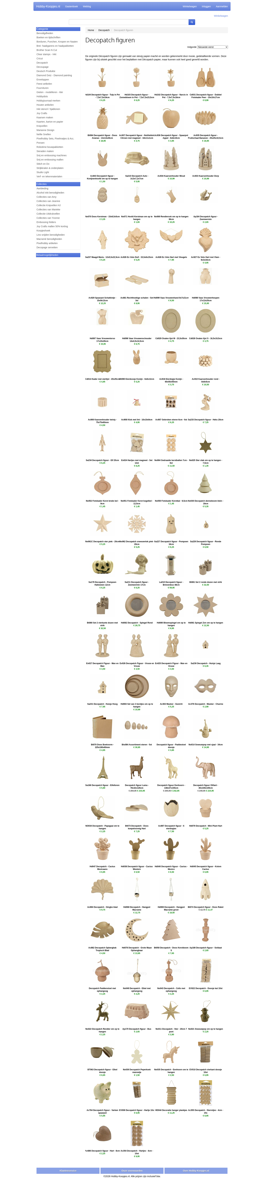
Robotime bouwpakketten (50, 147)
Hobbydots (42, 96)
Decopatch (42, 62)
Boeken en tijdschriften (48, 37)
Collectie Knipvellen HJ (49, 205)
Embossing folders (46, 222)
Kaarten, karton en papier (50, 121)
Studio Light (43, 172)
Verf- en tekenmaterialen (49, 176)
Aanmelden (222, 6)
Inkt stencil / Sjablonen (48, 109)
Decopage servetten (47, 247)
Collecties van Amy (46, 197)
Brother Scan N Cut (47, 50)
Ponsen (40, 142)
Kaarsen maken (45, 117)
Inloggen (206, 6)
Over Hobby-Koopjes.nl (196, 1170)
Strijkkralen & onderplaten (50, 168)
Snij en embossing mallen (50, 159)
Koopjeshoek (43, 230)
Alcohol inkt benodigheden (50, 192)
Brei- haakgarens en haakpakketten (55, 45)
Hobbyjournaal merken (48, 100)
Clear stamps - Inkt (46, 54)
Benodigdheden (45, 33)
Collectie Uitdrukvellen (48, 213)
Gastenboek (71, 6)
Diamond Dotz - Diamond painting (54, 75)
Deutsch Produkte (46, 71)
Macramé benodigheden (49, 239)
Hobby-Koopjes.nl (48, 6)
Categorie (42, 28)
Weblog (87, 6)
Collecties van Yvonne (48, 218)
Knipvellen (42, 126)
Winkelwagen (190, 6)
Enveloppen (43, 79)
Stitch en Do (43, 163)
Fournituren (43, 88)
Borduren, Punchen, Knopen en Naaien (57, 41)
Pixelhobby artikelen (47, 243)
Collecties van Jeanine (48, 201)
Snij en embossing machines (52, 155)
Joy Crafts (42, 113)
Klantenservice (68, 1170)
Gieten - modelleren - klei (50, 92)
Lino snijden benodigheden (51, 234)
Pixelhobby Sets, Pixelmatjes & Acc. (55, 138)
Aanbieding (42, 188)
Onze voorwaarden (131, 1170)
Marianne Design (45, 130)
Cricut (40, 58)
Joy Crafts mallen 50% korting (52, 226)
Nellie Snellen (44, 134)
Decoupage (43, 67)
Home (91, 30)
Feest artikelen (44, 83)
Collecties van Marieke (48, 209)
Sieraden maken (45, 151)
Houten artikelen (45, 104)
